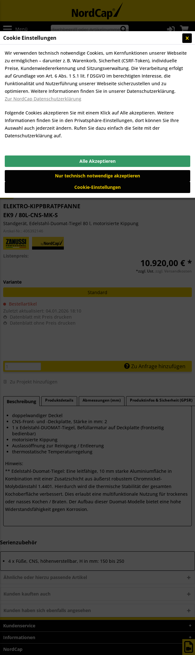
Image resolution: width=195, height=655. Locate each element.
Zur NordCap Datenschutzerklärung (43, 99)
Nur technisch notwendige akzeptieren (97, 176)
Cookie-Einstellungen (97, 187)
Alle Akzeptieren (97, 161)
